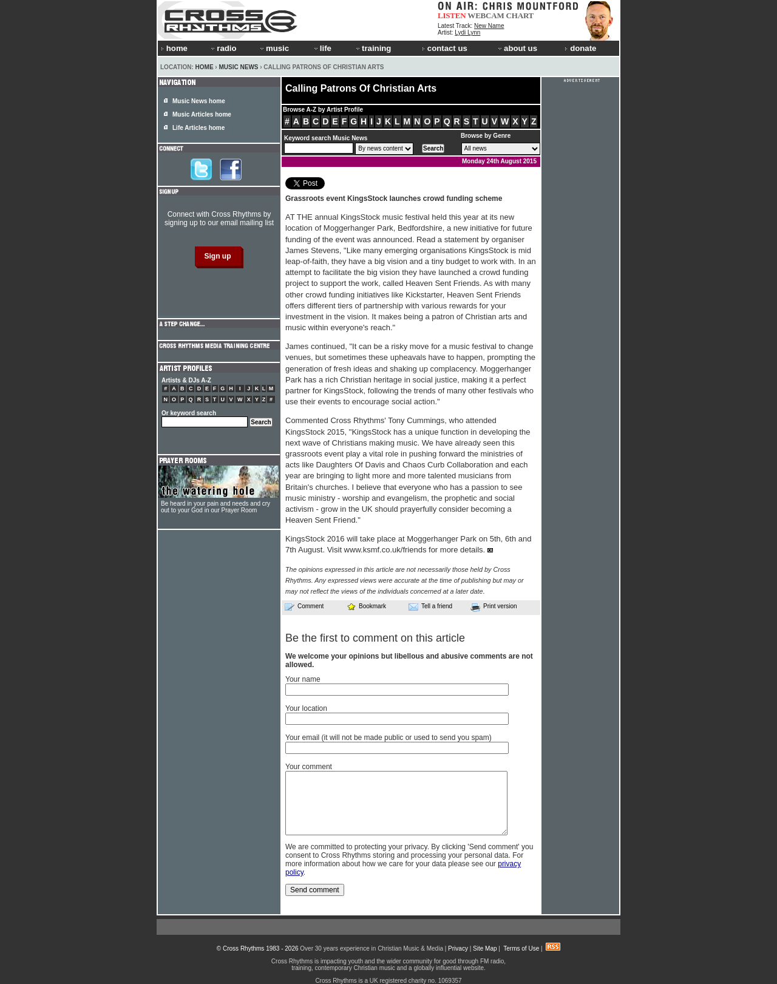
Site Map (485, 948)
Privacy (458, 948)
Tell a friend (430, 606)
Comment (304, 606)
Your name (303, 679)
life (322, 48)
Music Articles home (201, 114)
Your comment (308, 766)
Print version (493, 607)
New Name (489, 25)
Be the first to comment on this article (375, 638)
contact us (444, 48)
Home (204, 67)
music (274, 48)
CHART (520, 15)
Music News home (198, 101)
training (373, 48)
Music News (238, 67)
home (174, 48)
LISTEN (452, 15)
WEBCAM (485, 15)
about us (517, 48)
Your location (306, 708)
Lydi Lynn (467, 32)
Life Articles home (198, 127)
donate (580, 48)
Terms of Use (521, 948)
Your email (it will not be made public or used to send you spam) (388, 737)
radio (222, 48)
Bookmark (366, 606)
